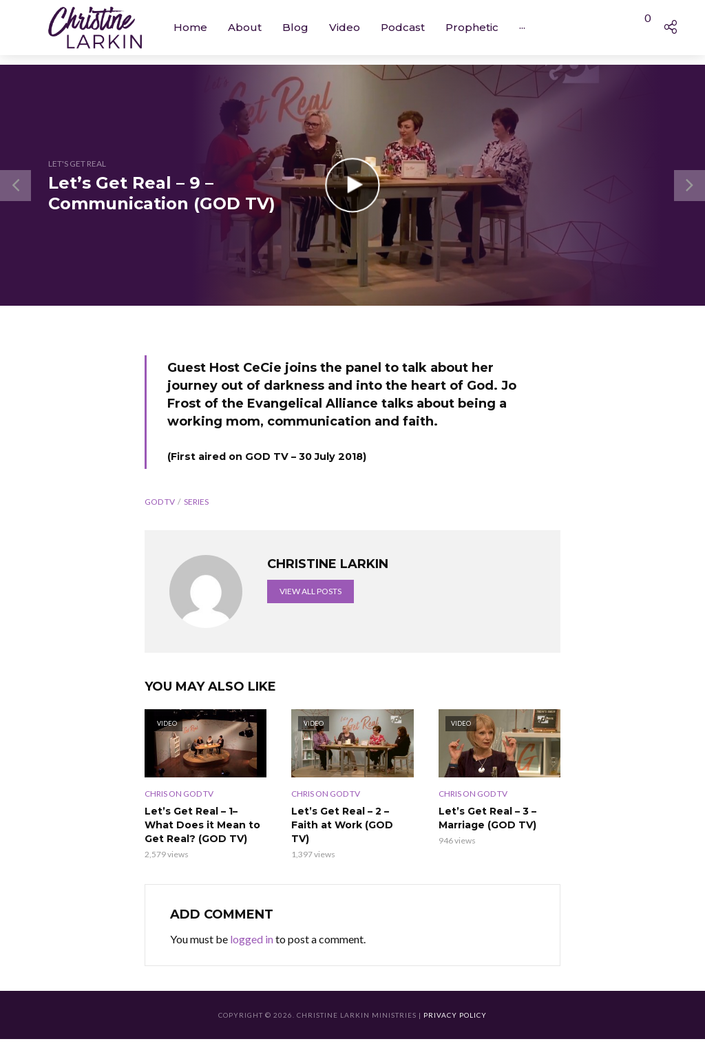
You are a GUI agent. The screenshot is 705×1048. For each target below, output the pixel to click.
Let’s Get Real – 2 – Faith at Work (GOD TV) (342, 825)
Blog (295, 27)
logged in (251, 938)
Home (190, 27)
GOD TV (160, 501)
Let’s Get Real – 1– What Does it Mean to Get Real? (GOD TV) (202, 825)
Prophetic (471, 27)
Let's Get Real (77, 163)
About (245, 27)
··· (522, 27)
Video (344, 27)
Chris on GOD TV (179, 793)
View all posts (310, 591)
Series (196, 501)
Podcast (403, 27)
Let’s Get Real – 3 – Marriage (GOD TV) (487, 818)
